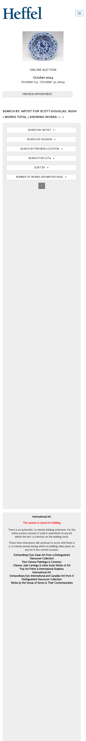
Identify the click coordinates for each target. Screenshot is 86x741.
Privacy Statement (13, 605)
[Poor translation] (12, 650)
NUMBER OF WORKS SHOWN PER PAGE (41, 177)
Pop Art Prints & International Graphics (42, 253)
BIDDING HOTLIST (41, 293)
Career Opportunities (14, 612)
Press (6, 592)
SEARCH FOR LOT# (41, 158)
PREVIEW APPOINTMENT (37, 94)
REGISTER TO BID (41, 312)
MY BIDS (42, 303)
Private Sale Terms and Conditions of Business (28, 588)
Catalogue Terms (12, 585)
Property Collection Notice (17, 595)
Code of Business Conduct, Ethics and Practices (29, 609)
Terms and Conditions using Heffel (21, 598)
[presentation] (29, 527)
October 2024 (43, 77)
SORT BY (41, 168)
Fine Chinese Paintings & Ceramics (41, 246)
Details (43, 437)
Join (79, 513)
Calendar (8, 581)
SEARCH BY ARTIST (41, 130)
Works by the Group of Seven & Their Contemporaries (42, 267)
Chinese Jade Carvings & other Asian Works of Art (41, 250)
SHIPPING (41, 322)
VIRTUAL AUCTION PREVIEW (42, 284)
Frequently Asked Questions (18, 574)
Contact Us (9, 602)
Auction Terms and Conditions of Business (25, 578)
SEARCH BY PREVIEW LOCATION (41, 149)
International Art (41, 257)
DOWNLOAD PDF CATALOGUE (42, 331)
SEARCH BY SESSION (41, 139)
